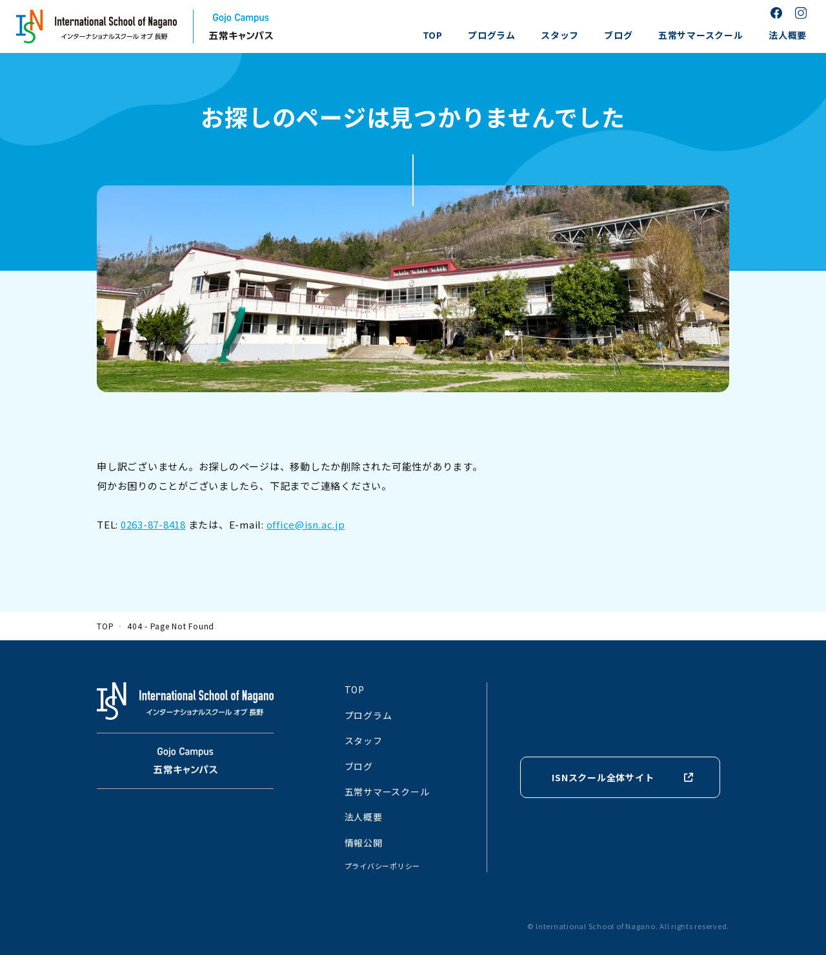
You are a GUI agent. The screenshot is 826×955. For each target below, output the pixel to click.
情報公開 (364, 842)
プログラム (492, 34)
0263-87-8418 (153, 524)
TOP (433, 34)
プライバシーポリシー (383, 866)
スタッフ (560, 34)
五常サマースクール (700, 34)
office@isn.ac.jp (306, 524)
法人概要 (788, 34)
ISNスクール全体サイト (603, 777)
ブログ (618, 34)
